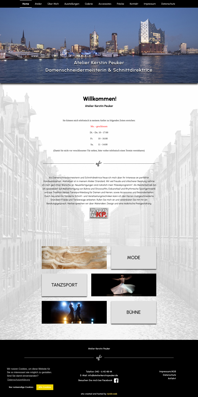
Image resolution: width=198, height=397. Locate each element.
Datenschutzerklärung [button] (18, 379)
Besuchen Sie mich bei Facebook (98, 380)
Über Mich (53, 3)
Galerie (89, 3)
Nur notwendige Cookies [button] (21, 387)
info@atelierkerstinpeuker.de (103, 375)
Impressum (150, 3)
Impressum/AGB (167, 371)
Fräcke (120, 3)
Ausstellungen (71, 3)
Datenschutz (168, 3)
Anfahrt (172, 378)
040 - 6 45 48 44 (103, 371)
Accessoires (104, 3)
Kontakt (134, 3)
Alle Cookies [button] (45, 387)
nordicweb (112, 394)
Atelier (38, 3)
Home (25, 3)
